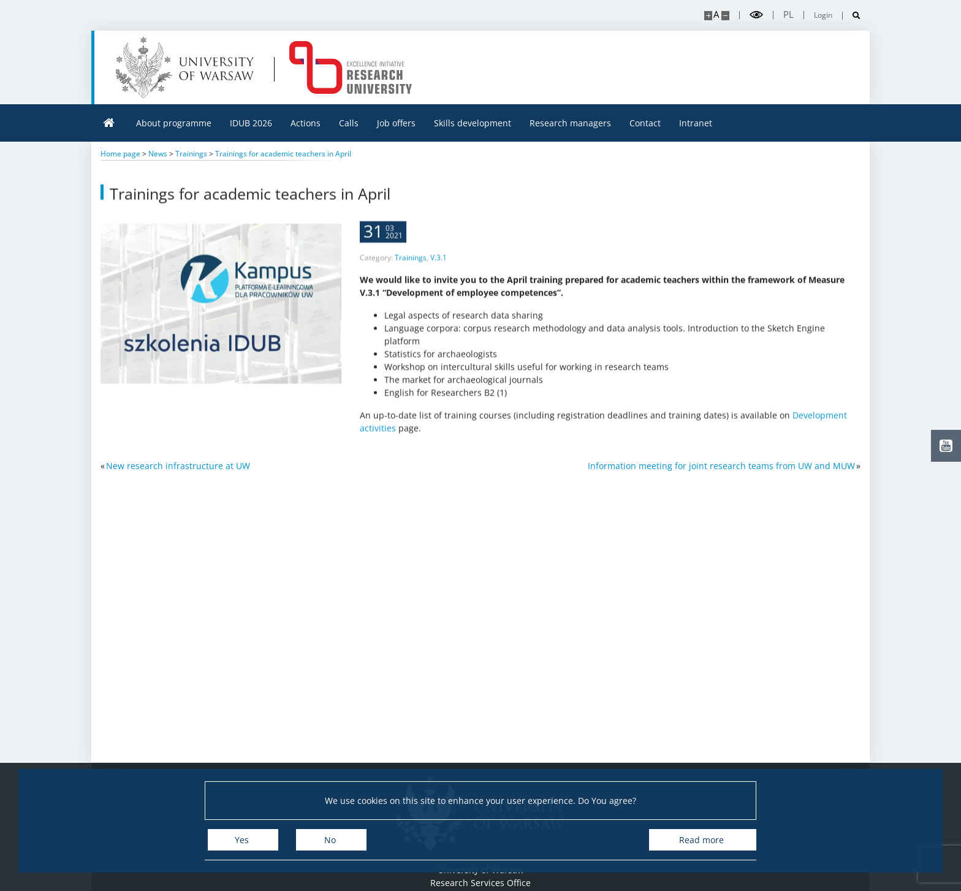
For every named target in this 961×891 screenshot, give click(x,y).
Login (823, 15)
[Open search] (851, 16)
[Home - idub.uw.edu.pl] (350, 67)
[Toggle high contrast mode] (756, 15)
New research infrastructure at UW (178, 466)
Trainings (411, 266)
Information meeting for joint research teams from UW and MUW (721, 466)
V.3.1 (438, 266)
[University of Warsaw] (188, 67)
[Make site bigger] (708, 15)
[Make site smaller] (725, 15)
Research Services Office (480, 883)
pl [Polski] (788, 14)
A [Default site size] (716, 14)
